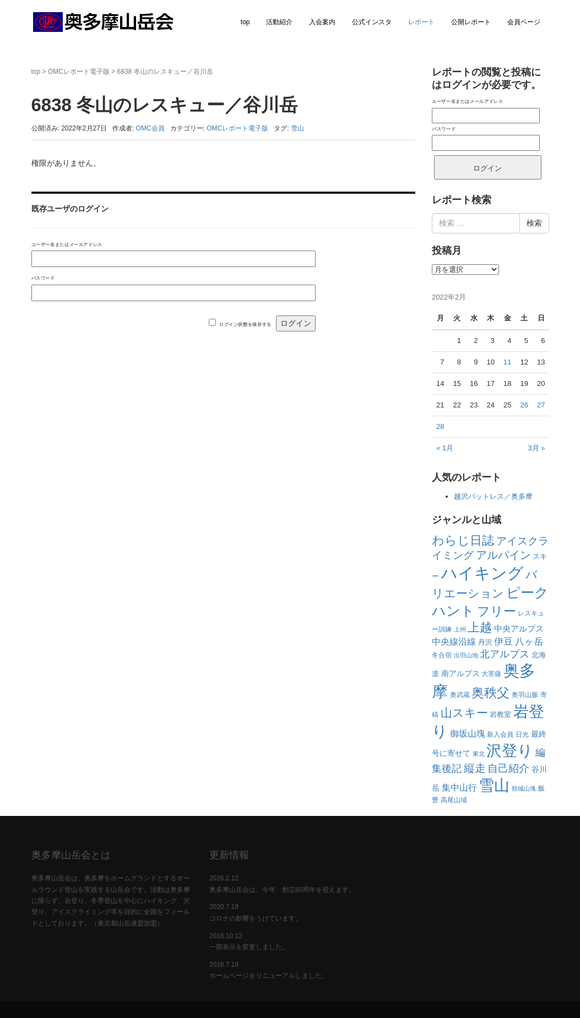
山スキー (464, 712)
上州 (460, 629)
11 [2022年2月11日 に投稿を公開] (507, 362)
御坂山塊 (467, 733)
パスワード (43, 278)
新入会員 (500, 734)
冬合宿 (442, 655)
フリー (496, 611)
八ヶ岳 (529, 641)
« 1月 (444, 448)
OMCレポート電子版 (79, 71)
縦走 (475, 768)
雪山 (297, 128)
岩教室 (500, 714)
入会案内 (322, 22)
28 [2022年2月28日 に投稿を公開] (440, 426)
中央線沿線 (454, 641)
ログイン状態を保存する (245, 324)
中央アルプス (519, 628)
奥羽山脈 (525, 695)
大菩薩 (491, 674)
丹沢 (485, 642)
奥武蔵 (460, 695)
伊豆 (503, 641)
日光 (522, 734)
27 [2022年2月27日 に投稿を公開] (541, 405)
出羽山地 (466, 655)
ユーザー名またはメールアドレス (66, 244)
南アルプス (460, 673)
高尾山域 (454, 800)
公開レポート (471, 22)
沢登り (509, 750)
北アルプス (504, 654)
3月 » (536, 448)
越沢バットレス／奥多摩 (493, 496)
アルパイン (503, 555)
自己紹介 (508, 768)
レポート (421, 22)
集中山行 (459, 787)
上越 (480, 627)
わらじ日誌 (463, 540)
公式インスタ (372, 22)
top (245, 22)
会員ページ (523, 22)
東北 (479, 753)
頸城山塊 (524, 788)
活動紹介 (279, 22)
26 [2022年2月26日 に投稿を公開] (524, 405)
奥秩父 (490, 693)
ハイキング (482, 573)
